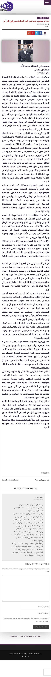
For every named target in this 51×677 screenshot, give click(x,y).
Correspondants (43, 18)
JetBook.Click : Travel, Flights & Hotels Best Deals (25, 636)
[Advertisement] (26, 509)
